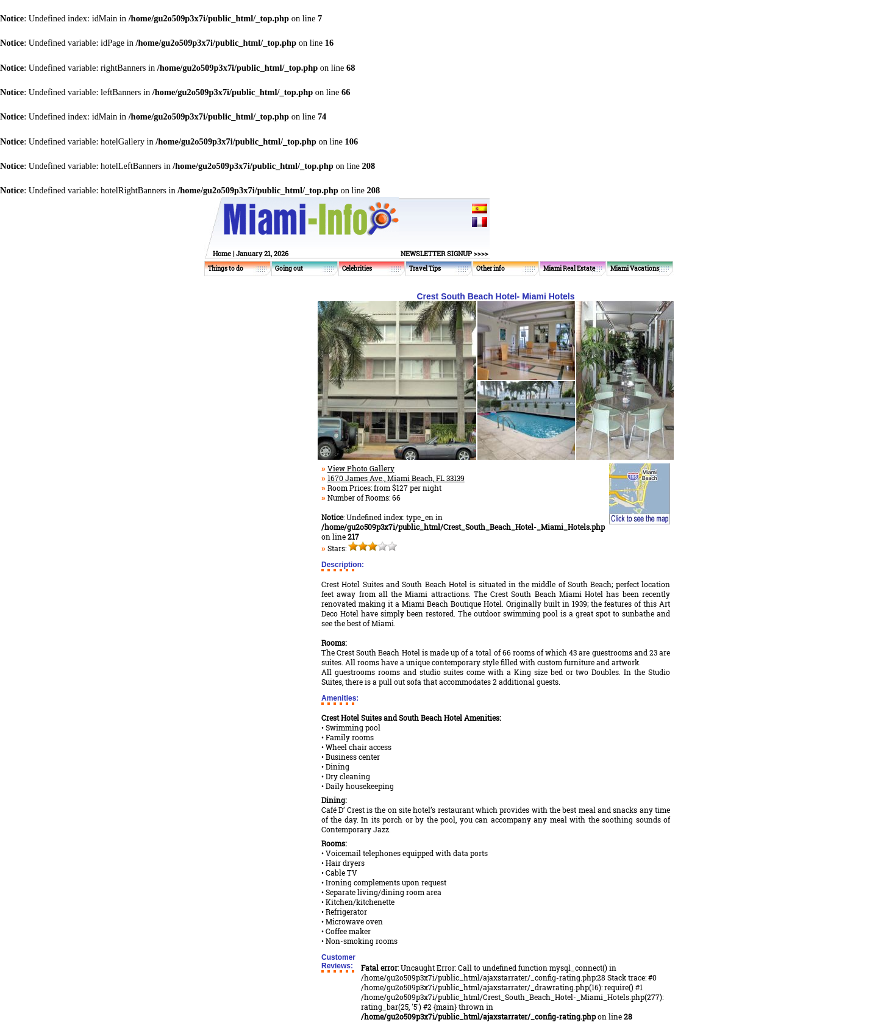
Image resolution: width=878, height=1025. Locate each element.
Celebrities (357, 269)
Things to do (225, 269)
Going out (289, 269)
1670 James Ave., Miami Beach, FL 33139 (396, 478)
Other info (490, 269)
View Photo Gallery (360, 468)
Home (222, 253)
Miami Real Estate (569, 269)
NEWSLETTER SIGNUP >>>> (444, 253)
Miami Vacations (634, 269)
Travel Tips (425, 269)
